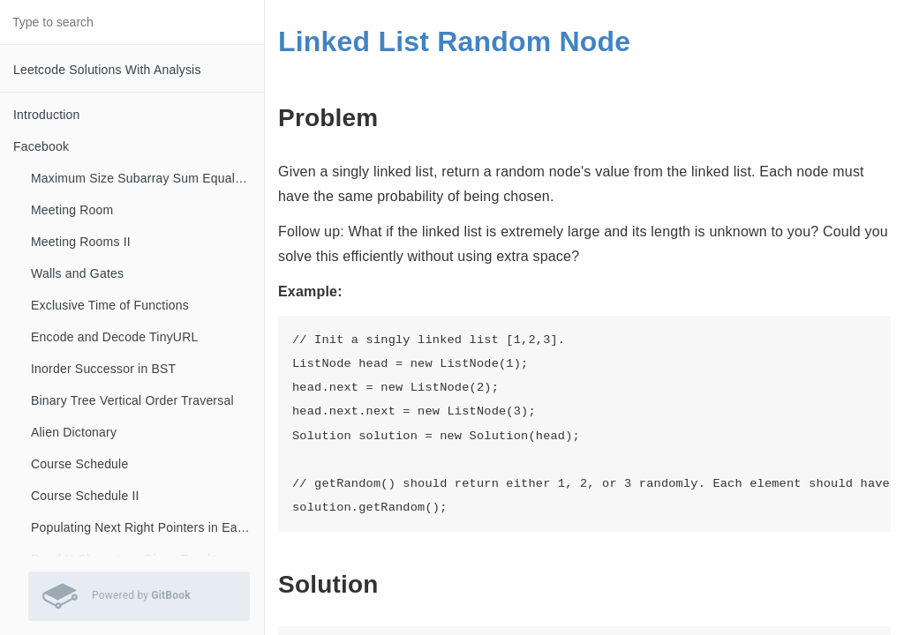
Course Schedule (79, 464)
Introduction (46, 115)
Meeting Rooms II (81, 242)
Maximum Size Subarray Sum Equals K (142, 178)
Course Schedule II (85, 496)
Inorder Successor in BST (103, 369)
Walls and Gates (77, 273)
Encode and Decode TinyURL (114, 337)
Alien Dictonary (74, 432)
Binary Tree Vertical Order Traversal (132, 400)
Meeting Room (72, 210)
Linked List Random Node (454, 41)
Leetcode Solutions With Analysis (107, 70)
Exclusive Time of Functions (110, 305)
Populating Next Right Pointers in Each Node (147, 527)
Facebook (41, 146)
